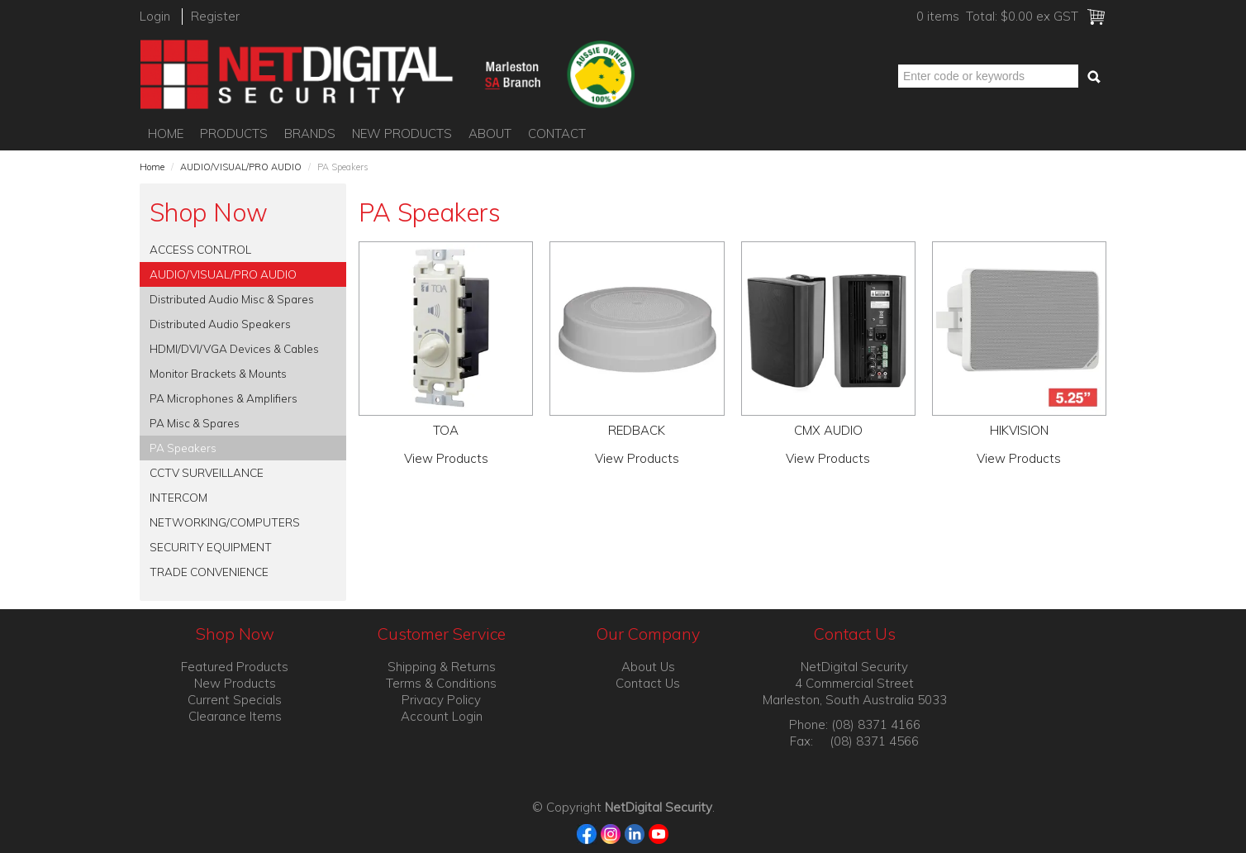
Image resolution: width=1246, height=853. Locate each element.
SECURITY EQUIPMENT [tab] (211, 547)
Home (165, 133)
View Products (446, 458)
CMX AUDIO (828, 430)
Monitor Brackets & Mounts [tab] (218, 373)
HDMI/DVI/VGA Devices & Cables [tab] (234, 348)
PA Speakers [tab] (183, 448)
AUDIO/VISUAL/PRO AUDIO (241, 167)
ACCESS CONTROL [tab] (200, 249)
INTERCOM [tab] (178, 497)
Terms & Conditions (441, 683)
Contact (557, 133)
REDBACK (636, 430)
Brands (309, 133)
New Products (402, 133)
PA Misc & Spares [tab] (195, 423)
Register (215, 16)
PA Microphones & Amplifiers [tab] (223, 398)
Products (234, 133)
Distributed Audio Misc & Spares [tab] (232, 299)
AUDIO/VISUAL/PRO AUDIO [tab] (223, 274)
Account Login (442, 716)
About (489, 133)
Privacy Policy (441, 700)
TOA (446, 430)
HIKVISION (1019, 430)
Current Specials (235, 700)
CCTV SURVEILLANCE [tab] (207, 472)
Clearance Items (235, 716)
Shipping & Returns (442, 666)
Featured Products (234, 666)
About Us (648, 666)
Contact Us (648, 683)
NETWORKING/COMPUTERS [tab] (225, 522)
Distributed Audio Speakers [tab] (220, 324)
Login (155, 16)
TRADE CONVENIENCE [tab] (209, 572)
